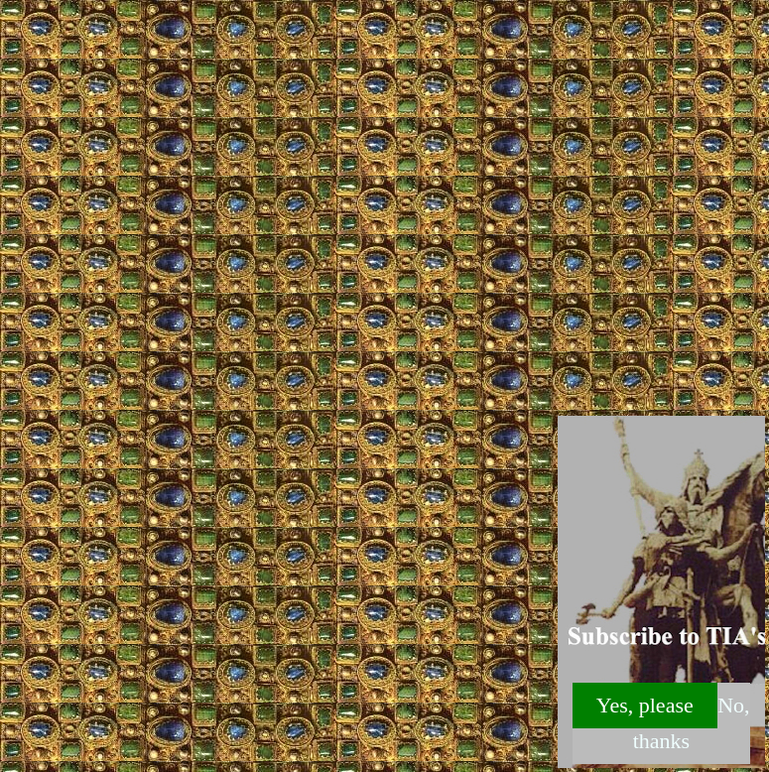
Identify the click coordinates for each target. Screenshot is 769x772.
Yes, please (645, 705)
